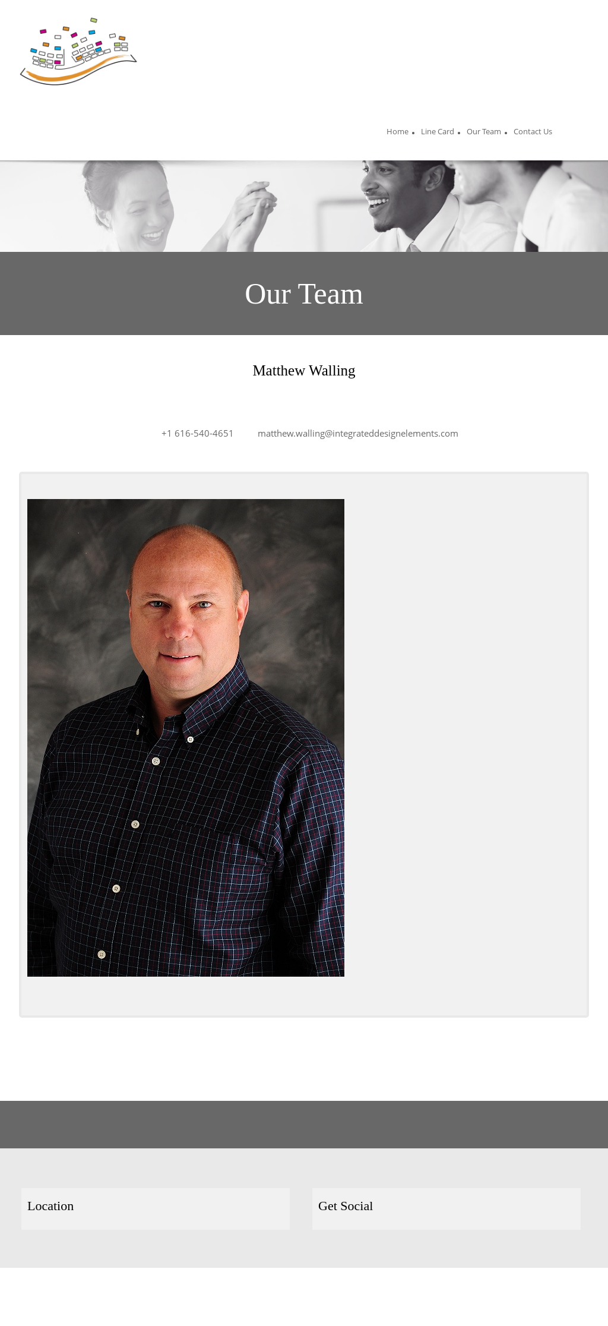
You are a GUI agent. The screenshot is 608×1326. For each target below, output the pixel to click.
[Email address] (352, 433)
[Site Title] (78, 51)
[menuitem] (397, 133)
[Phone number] (192, 433)
